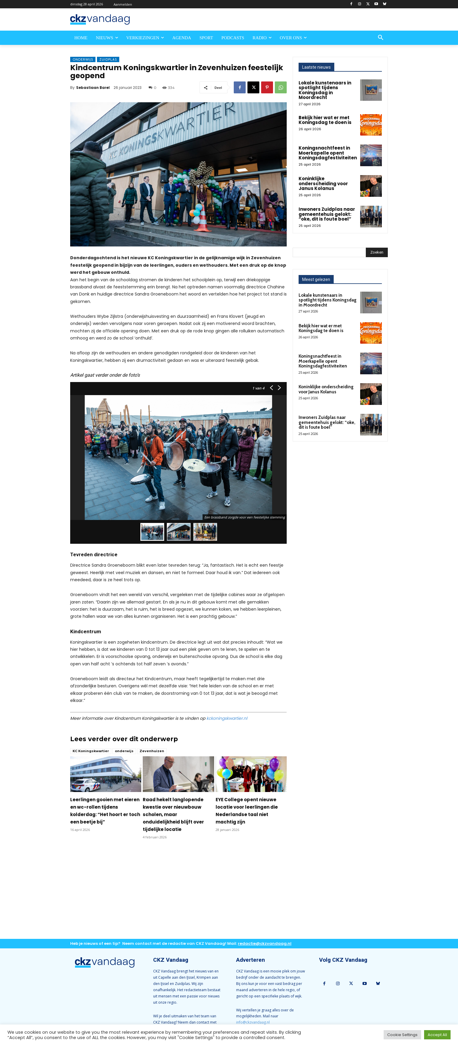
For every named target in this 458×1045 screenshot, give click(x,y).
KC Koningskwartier (91, 751)
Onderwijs (82, 59)
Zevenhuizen (151, 751)
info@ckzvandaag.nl (253, 1022)
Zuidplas (108, 59)
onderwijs (124, 751)
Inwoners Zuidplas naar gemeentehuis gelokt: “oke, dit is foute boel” (327, 214)
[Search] (377, 252)
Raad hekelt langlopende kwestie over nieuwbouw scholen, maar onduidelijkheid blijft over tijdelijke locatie (173, 814)
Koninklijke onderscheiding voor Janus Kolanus (323, 183)
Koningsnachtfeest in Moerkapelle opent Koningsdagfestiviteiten (328, 153)
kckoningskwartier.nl (226, 718)
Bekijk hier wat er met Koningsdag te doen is (325, 120)
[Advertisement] (178, 894)
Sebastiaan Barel (93, 87)
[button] (381, 38)
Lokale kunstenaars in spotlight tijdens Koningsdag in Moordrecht (325, 90)
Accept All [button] (437, 1035)
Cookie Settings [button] (402, 1035)
